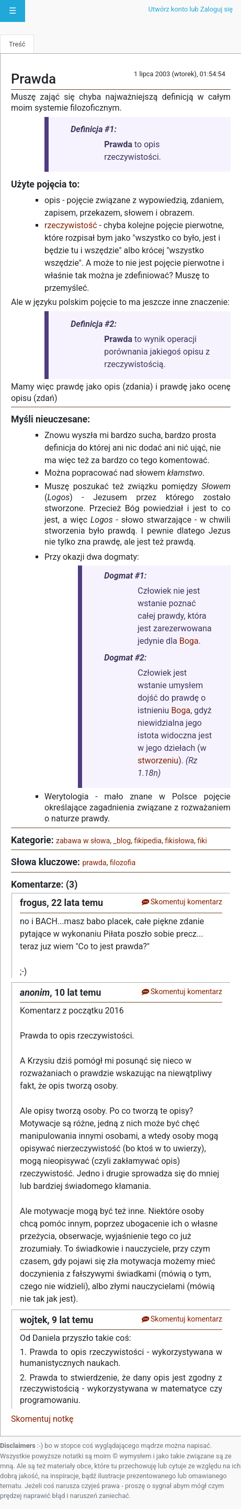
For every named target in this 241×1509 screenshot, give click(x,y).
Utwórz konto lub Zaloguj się (190, 9)
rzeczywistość (70, 225)
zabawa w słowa (83, 840)
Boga (189, 641)
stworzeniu (157, 760)
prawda (94, 862)
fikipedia (148, 840)
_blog (122, 840)
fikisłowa (179, 840)
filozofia (123, 862)
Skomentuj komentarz (181, 902)
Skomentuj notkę (42, 1419)
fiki (201, 840)
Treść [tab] (17, 44)
